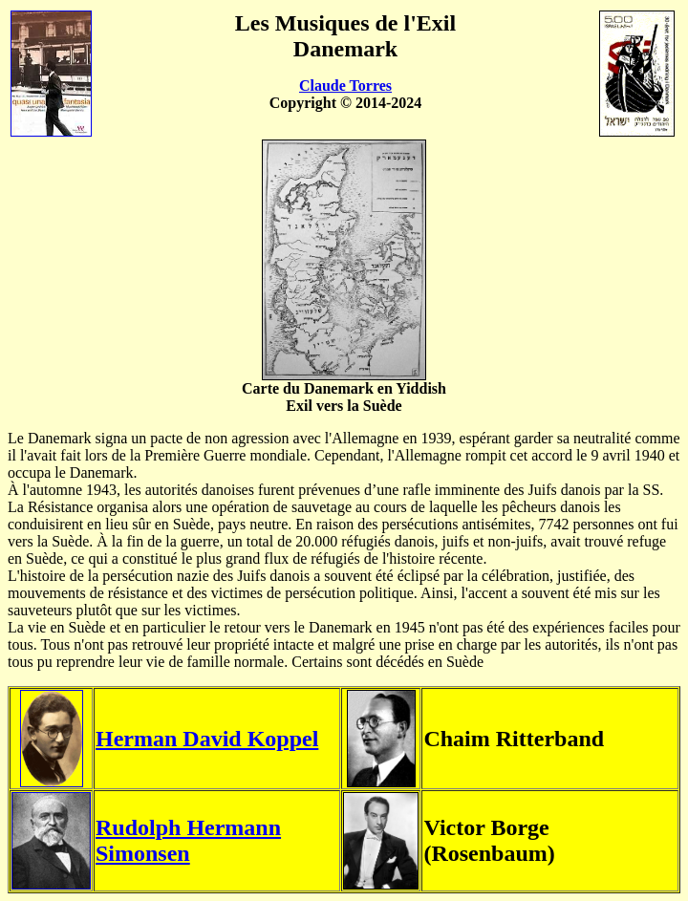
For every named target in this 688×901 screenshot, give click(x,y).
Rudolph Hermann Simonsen (188, 840)
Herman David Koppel (207, 738)
